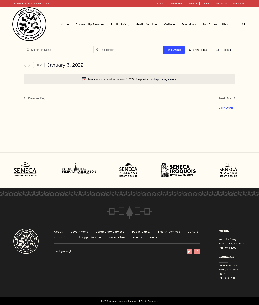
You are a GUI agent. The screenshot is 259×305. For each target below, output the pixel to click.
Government (176, 3)
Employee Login (63, 251)
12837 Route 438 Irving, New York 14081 (229, 269)
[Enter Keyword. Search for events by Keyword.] (58, 50)
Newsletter (239, 3)
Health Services (147, 24)
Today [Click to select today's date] (39, 65)
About (160, 3)
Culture (169, 24)
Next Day (227, 98)
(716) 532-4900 (228, 278)
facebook (197, 251)
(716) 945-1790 (228, 247)
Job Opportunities (215, 24)
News (205, 3)
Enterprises (220, 3)
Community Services (90, 24)
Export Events (224, 108)
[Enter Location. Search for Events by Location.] (128, 50)
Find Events (174, 49)
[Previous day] (25, 65)
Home (65, 24)
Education (188, 24)
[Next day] (29, 65)
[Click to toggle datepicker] (67, 65)
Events (193, 3)
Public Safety (120, 24)
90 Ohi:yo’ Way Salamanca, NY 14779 (231, 241)
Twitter (189, 251)
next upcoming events (162, 79)
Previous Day (34, 98)
